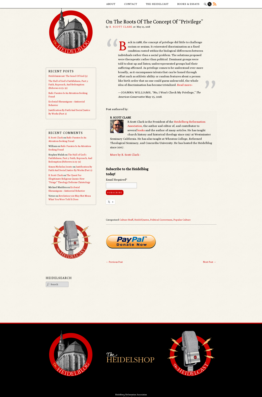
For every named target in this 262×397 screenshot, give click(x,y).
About (111, 4)
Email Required (116, 179)
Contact (130, 4)
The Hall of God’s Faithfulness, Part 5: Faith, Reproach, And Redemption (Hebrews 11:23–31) (68, 84)
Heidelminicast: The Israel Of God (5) (68, 76)
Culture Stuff (126, 219)
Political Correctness (161, 219)
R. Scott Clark (120, 26)
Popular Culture (182, 219)
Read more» (184, 85)
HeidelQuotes (141, 219)
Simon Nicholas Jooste (60, 166)
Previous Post (114, 262)
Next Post (209, 262)
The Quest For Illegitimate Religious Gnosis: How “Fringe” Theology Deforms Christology (69, 179)
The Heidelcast (157, 4)
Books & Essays (188, 4)
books (141, 130)
